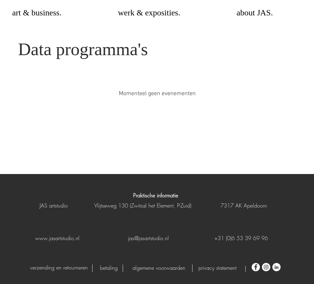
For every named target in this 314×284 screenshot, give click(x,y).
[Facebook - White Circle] (256, 267)
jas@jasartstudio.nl (148, 238)
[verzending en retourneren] (59, 267)
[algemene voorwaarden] (158, 268)
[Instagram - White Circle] (266, 267)
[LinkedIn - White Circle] (276, 267)
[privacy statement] (217, 268)
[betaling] (108, 268)
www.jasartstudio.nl (57, 238)
